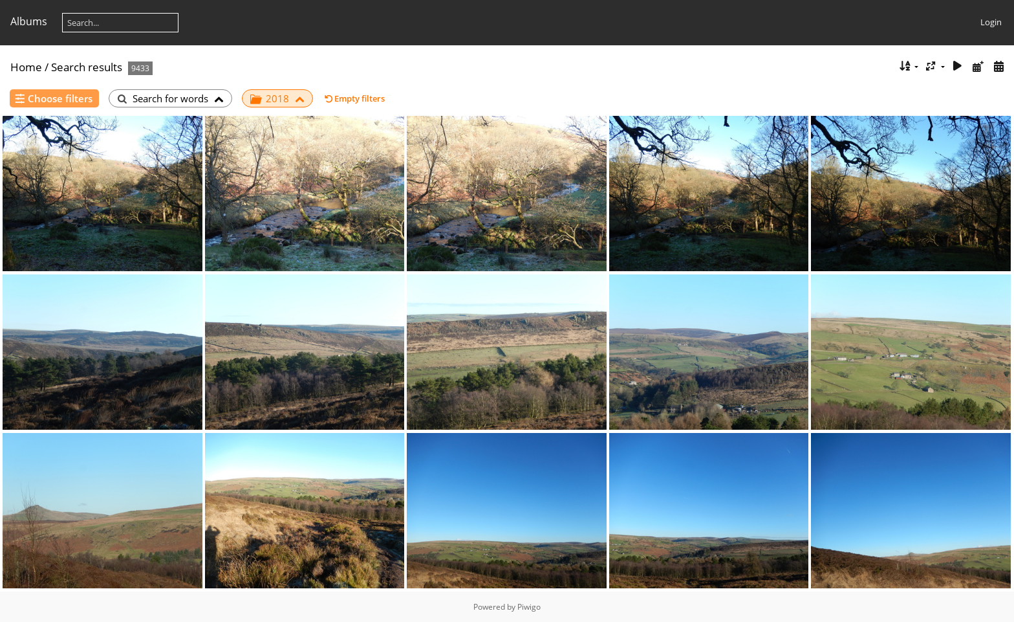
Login (991, 22)
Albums (28, 21)
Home (26, 67)
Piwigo (529, 606)
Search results (86, 67)
